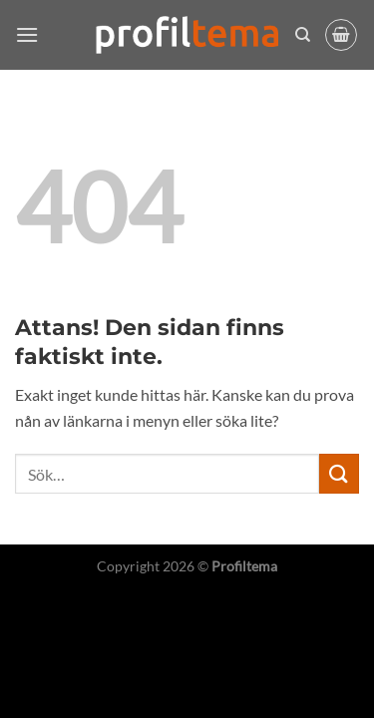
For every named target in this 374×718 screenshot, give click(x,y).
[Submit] (339, 473)
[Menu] (27, 34)
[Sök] (302, 35)
